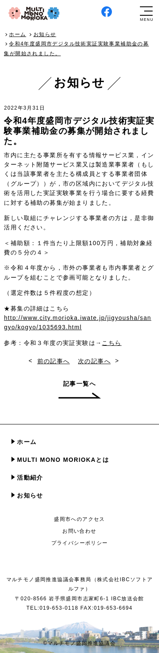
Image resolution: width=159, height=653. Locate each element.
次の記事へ (94, 361)
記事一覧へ (79, 383)
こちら (111, 342)
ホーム (26, 441)
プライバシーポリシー (79, 543)
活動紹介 (30, 477)
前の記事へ (53, 361)
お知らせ (30, 495)
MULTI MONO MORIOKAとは (63, 459)
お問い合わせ (79, 531)
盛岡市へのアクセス (79, 519)
